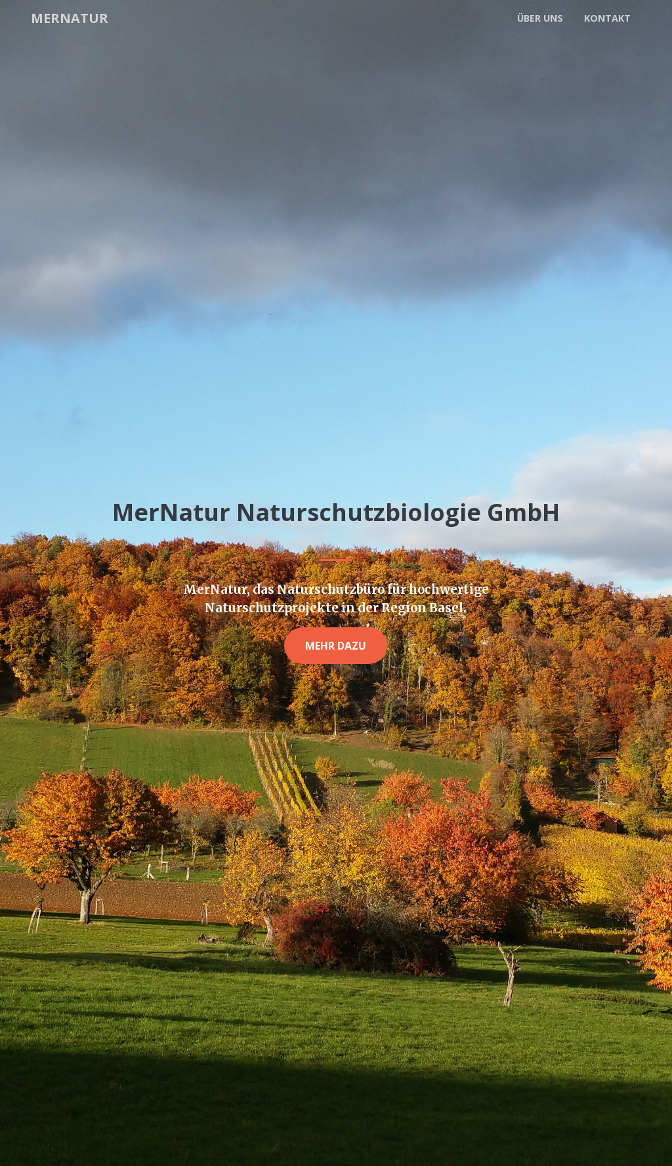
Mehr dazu (335, 645)
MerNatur (71, 18)
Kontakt (607, 18)
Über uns (540, 18)
